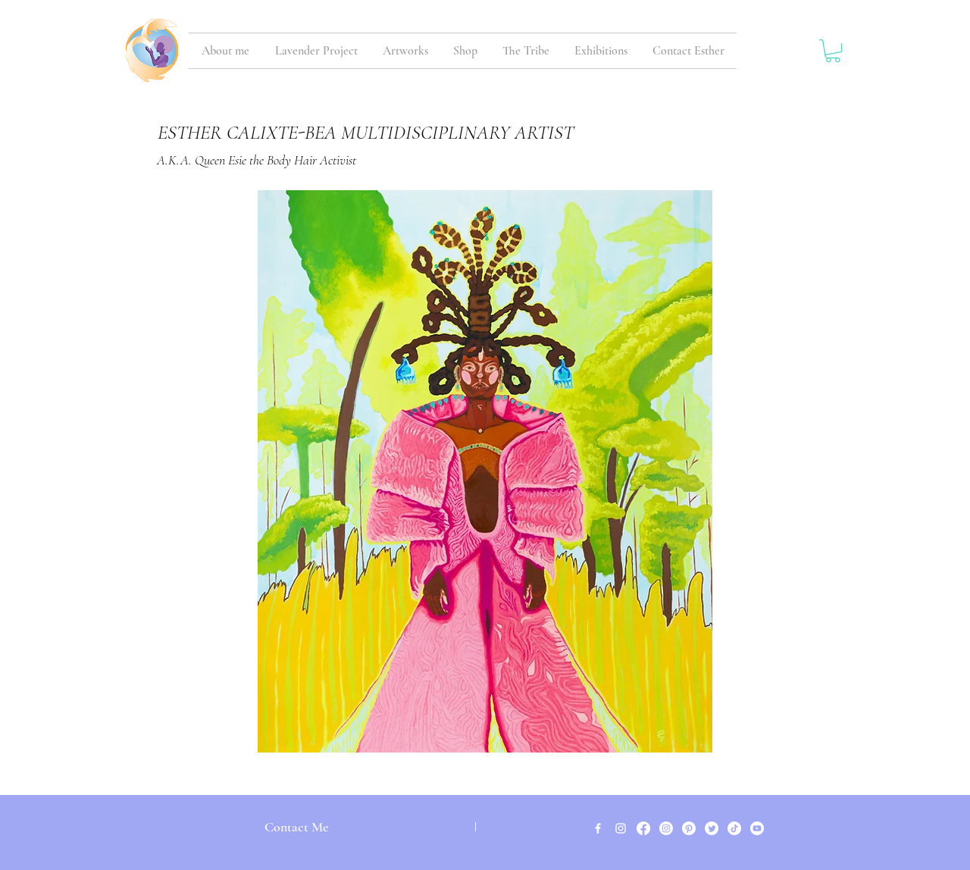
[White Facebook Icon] (598, 828)
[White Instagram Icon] (620, 828)
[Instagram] (666, 828)
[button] (832, 50)
